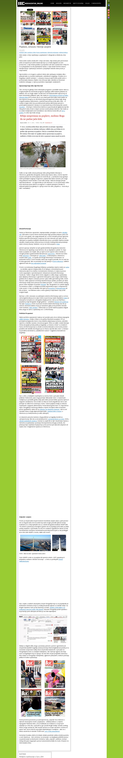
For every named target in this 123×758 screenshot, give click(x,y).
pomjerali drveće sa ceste (56, 419)
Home (52, 3)
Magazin (59, 3)
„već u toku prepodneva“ (52, 731)
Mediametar (67, 3)
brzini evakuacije (58, 261)
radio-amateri (33, 307)
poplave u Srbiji (31, 52)
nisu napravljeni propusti (38, 263)
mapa (65, 298)
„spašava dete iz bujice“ (54, 411)
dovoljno (22, 107)
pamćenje (26, 256)
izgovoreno (51, 254)
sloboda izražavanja (52, 52)
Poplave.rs (28, 304)
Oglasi (87, 3)
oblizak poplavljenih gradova (28, 421)
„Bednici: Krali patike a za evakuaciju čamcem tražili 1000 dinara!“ (42, 608)
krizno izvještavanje (41, 52)
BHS (109, 1)
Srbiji (58, 244)
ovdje (30, 257)
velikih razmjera (24, 319)
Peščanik (43, 284)
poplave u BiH (23, 52)
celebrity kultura (63, 52)
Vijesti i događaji (78, 3)
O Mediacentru (96, 3)
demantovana (61, 288)
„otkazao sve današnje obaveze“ (49, 409)
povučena (52, 288)
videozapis (42, 256)
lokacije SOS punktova (61, 302)
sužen (67, 267)
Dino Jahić (22, 50)
